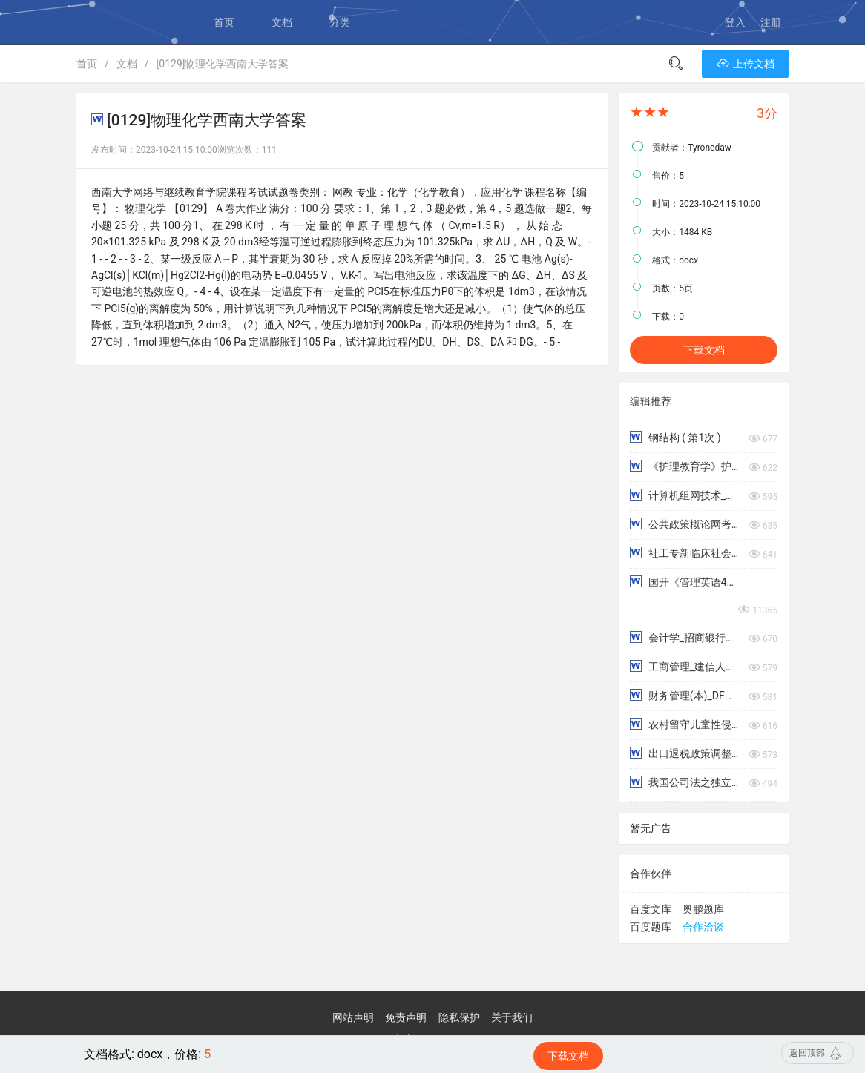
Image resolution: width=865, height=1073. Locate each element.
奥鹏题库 (703, 909)
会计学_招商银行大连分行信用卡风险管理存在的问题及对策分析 (685, 637)
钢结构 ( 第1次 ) (675, 437)
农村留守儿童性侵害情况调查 (685, 724)
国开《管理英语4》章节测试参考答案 (685, 581)
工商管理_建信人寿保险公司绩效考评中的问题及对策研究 (685, 666)
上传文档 (745, 64)
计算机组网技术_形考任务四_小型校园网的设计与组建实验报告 (685, 495)
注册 (770, 22)
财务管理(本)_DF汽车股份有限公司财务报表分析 (685, 695)
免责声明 (406, 1017)
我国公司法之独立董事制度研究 (685, 782)
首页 (224, 22)
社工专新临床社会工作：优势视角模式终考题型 (685, 553)
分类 (339, 22)
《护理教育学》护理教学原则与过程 (685, 466)
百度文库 (650, 909)
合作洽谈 (703, 927)
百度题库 (650, 927)
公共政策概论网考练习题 (685, 524)
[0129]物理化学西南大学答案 (223, 64)
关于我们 (512, 1017)
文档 (282, 22)
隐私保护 (459, 1017)
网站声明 (353, 1017)
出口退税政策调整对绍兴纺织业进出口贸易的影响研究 (685, 753)
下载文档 (704, 350)
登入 (735, 22)
